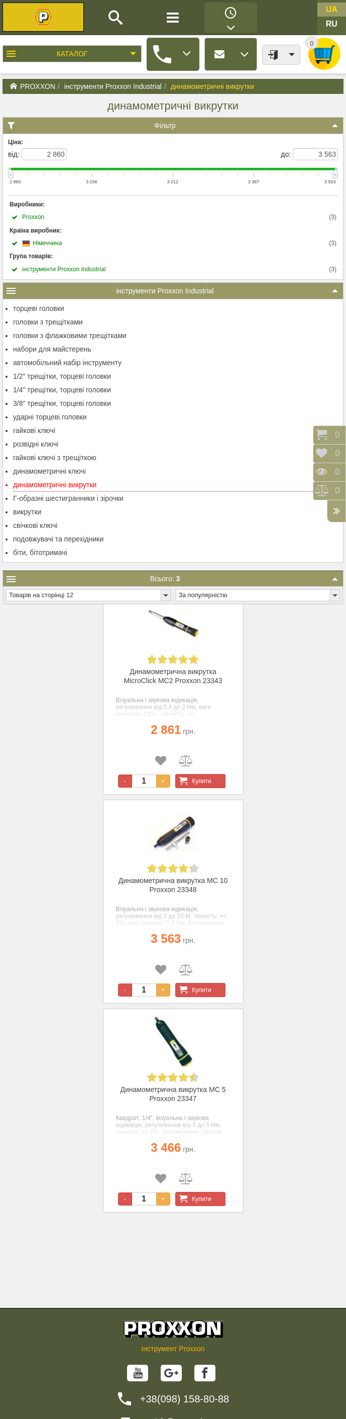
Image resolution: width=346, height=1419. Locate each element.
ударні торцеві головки (50, 417)
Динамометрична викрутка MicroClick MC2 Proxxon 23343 (173, 676)
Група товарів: (31, 256)
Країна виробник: (35, 230)
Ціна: (15, 142)
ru (331, 24)
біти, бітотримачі (40, 553)
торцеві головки (38, 308)
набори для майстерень (52, 349)
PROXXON (32, 86)
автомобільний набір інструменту (67, 363)
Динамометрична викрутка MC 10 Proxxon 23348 (173, 885)
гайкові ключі (34, 430)
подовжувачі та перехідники (58, 539)
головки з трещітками (48, 322)
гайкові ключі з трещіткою (54, 458)
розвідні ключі (35, 444)
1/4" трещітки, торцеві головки (62, 390)
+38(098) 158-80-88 (184, 1398)
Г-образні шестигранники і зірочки (68, 498)
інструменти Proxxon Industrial (113, 86)
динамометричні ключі (49, 471)
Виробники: (27, 204)
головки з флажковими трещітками (70, 336)
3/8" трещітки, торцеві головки (62, 403)
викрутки (27, 512)
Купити (193, 781)
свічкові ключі (35, 525)
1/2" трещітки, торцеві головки (62, 376)
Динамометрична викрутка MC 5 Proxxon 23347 (173, 1094)
